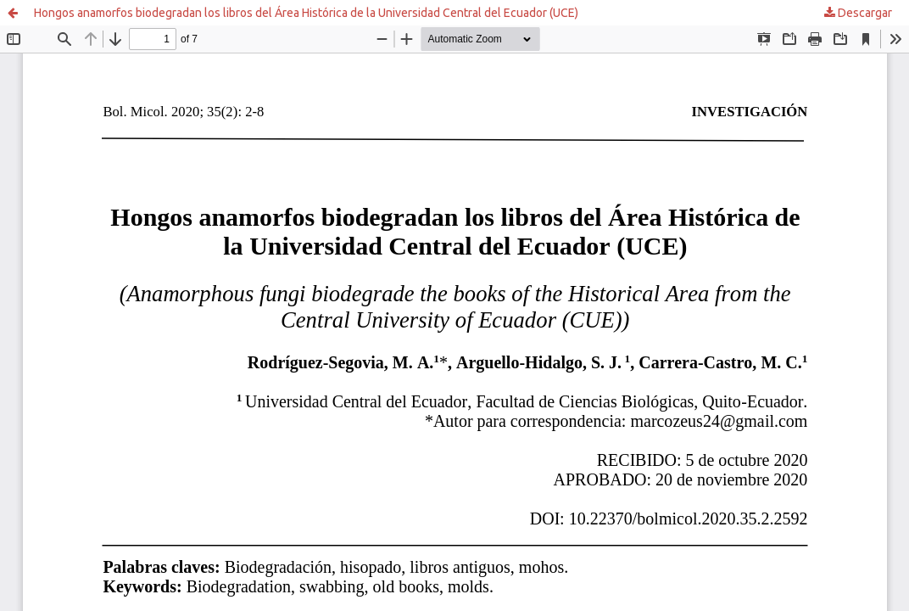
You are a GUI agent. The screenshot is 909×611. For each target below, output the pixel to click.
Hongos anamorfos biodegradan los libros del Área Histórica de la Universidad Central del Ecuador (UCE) (306, 13)
